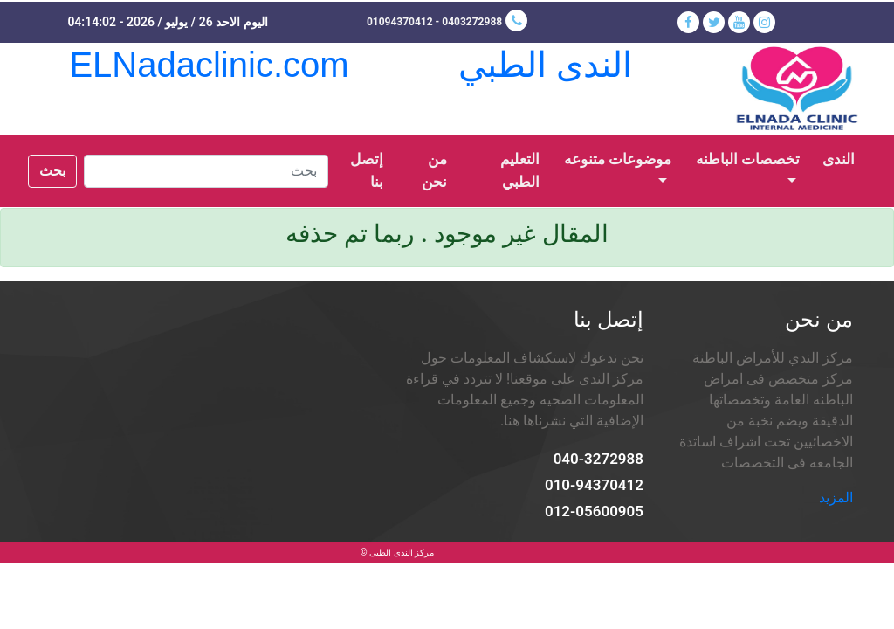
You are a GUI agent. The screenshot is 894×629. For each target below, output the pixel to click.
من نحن (434, 170)
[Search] (206, 171)
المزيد (836, 497)
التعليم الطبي (520, 170)
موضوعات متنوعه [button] (617, 159)
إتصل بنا (366, 170)
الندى (833, 158)
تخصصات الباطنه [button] (748, 159)
